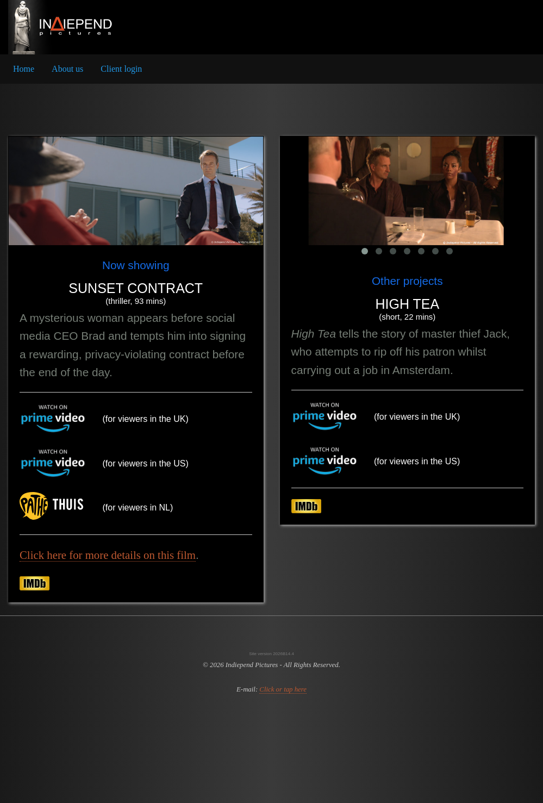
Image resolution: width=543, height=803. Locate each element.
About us (67, 68)
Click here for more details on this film (108, 555)
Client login (121, 68)
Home (23, 68)
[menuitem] (23, 69)
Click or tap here (283, 689)
